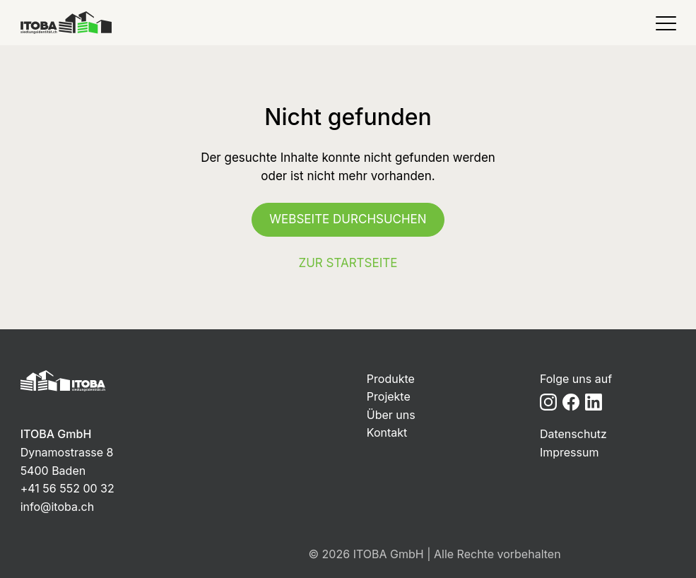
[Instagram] (548, 402)
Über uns (391, 415)
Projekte (389, 396)
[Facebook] (570, 402)
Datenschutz (573, 434)
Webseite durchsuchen (347, 219)
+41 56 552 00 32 (67, 488)
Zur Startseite (348, 263)
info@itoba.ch (57, 507)
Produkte (391, 379)
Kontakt (387, 432)
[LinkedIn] (593, 402)
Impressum (569, 452)
